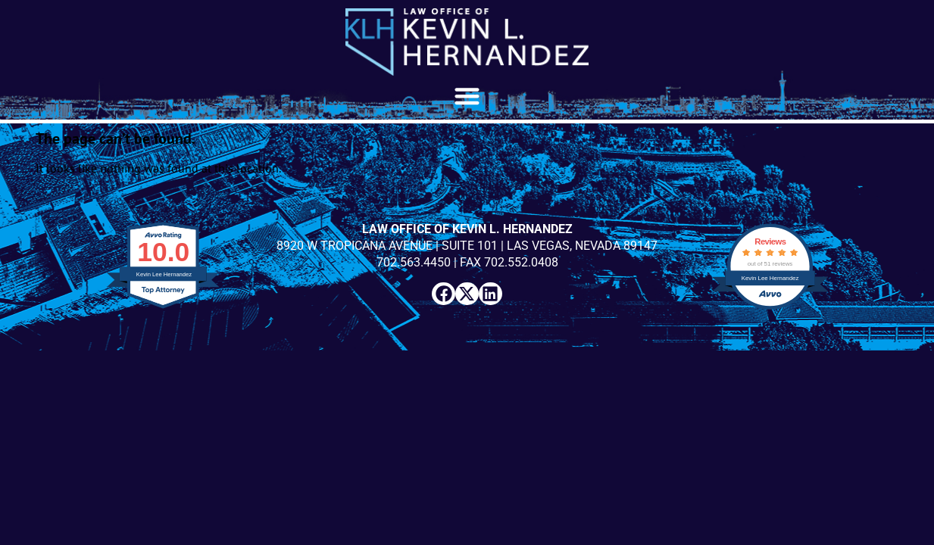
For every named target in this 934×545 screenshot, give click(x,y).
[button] (467, 96)
